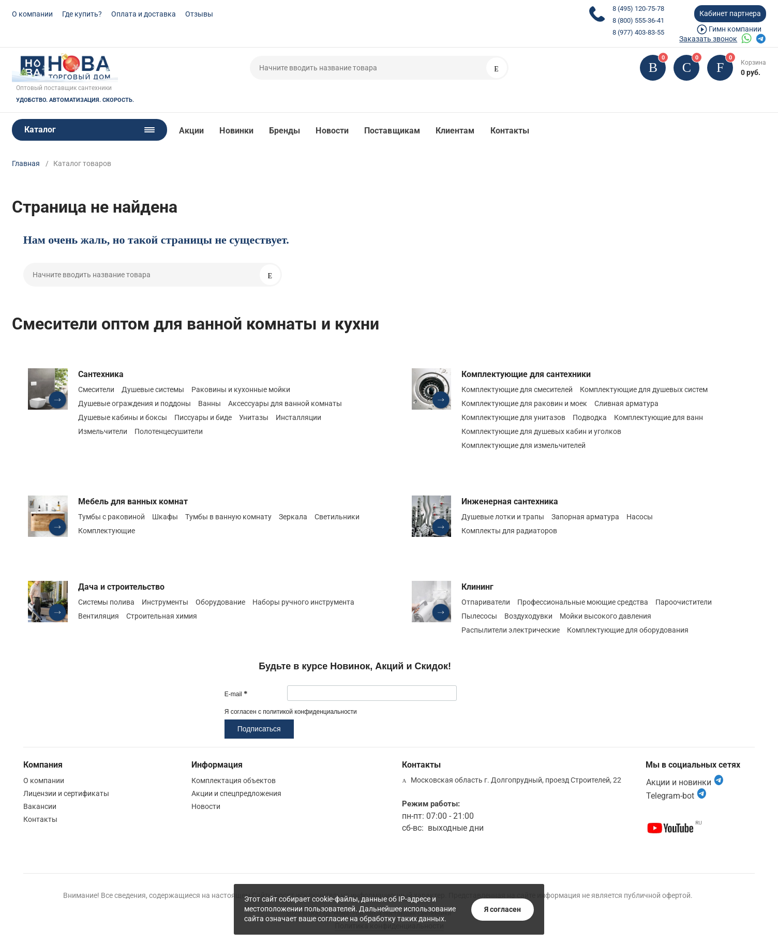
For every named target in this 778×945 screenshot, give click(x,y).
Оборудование (220, 602)
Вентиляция (98, 616)
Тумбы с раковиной (111, 517)
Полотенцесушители (168, 431)
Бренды (284, 131)
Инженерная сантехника (509, 501)
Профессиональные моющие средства (582, 602)
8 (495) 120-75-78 (638, 8)
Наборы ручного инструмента (303, 602)
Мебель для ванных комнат (133, 501)
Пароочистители (683, 602)
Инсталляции (298, 417)
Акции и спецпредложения (236, 793)
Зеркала (293, 517)
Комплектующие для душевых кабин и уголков (541, 431)
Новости (332, 131)
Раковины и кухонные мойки (240, 389)
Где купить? (82, 14)
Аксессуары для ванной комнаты (285, 403)
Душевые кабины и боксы (122, 417)
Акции (191, 131)
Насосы (639, 517)
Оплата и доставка (143, 14)
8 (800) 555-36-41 (638, 20)
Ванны (209, 403)
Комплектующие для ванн (658, 417)
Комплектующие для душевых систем (644, 389)
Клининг (477, 587)
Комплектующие (106, 531)
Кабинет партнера (730, 13)
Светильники (337, 517)
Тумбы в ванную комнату (228, 517)
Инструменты (165, 602)
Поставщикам (392, 131)
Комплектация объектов (233, 780)
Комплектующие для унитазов (513, 417)
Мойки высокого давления (605, 616)
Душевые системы (153, 389)
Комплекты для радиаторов (509, 531)
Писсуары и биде (203, 417)
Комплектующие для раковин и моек (524, 403)
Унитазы (253, 417)
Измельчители (102, 431)
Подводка (590, 417)
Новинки (236, 131)
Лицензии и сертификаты (66, 793)
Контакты (510, 131)
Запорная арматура (585, 517)
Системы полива (106, 602)
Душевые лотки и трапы (502, 517)
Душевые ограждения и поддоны (134, 403)
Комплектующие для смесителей (517, 389)
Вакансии (39, 806)
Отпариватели (485, 602)
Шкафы (165, 517)
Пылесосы (479, 616)
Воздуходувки (528, 616)
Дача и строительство (121, 587)
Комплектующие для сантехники (526, 374)
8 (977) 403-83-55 (638, 32)
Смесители (96, 389)
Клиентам (455, 131)
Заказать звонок (708, 39)
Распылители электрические (510, 630)
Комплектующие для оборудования (628, 630)
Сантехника (101, 374)
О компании (32, 14)
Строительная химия (161, 616)
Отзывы (199, 14)
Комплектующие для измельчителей (523, 445)
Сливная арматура (626, 403)
